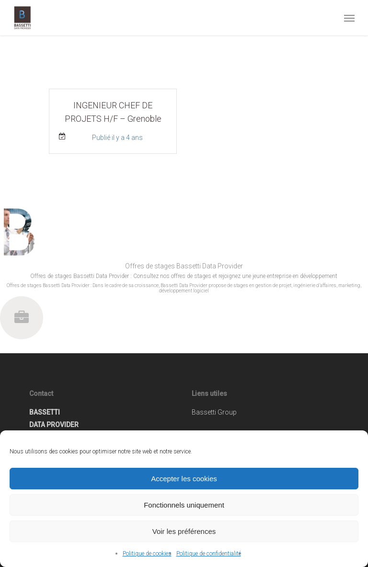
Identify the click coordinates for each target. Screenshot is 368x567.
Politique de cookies (147, 553)
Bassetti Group (214, 412)
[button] (349, 18)
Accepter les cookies (184, 478)
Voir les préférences (184, 531)
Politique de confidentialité (208, 553)
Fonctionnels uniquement (184, 505)
